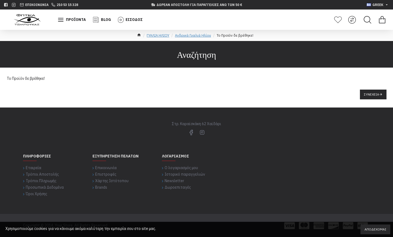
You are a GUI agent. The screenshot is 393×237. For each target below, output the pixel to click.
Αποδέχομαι (375, 229)
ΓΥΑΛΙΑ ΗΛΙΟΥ (158, 35)
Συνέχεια (371, 94)
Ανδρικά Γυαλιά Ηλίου (193, 35)
